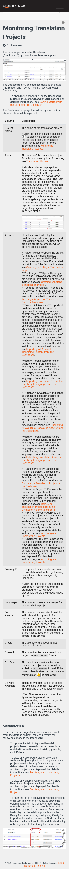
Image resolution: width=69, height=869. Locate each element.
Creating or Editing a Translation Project (42, 283)
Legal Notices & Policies (44, 864)
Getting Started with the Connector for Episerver (36, 103)
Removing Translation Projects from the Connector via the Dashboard (38, 506)
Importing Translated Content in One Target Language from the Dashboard (42, 384)
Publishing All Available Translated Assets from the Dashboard (42, 428)
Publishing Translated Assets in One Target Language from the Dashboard (42, 460)
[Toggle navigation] (60, 6)
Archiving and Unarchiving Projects (39, 534)
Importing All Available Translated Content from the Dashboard (38, 352)
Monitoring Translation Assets (37, 147)
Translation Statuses (38, 161)
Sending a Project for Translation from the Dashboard (40, 301)
